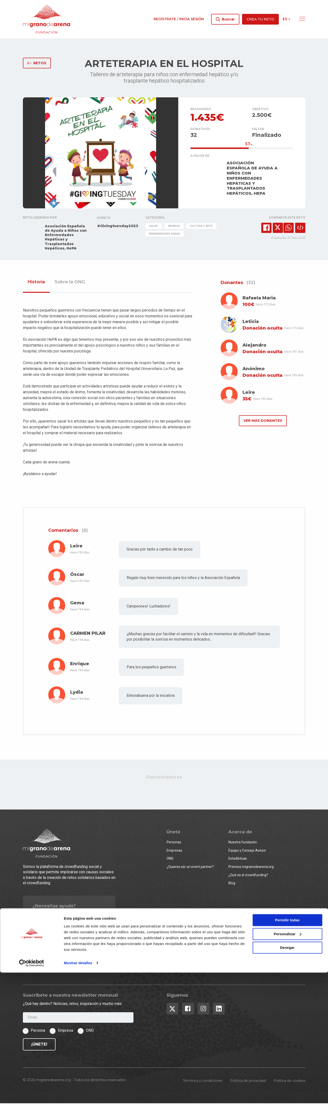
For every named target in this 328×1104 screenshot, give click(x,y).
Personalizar (287, 1065)
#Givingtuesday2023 (117, 226)
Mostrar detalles (78, 1094)
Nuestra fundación (242, 843)
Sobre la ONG (70, 282)
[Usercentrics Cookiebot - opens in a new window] (31, 1094)
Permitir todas (287, 1052)
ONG (170, 859)
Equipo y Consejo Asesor (247, 851)
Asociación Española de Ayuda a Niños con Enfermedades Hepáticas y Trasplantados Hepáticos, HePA (66, 238)
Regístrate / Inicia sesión (179, 19)
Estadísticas (237, 859)
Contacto (55, 916)
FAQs (37, 916)
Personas (174, 843)
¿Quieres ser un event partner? (190, 867)
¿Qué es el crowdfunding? (248, 876)
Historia (36, 282)
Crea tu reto (260, 19)
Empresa (65, 1031)
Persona (38, 1031)
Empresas (174, 851)
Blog (231, 884)
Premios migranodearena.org (251, 867)
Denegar (287, 1079)
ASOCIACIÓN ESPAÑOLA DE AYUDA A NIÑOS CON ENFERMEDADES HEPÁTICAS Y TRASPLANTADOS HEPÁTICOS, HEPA (252, 179)
